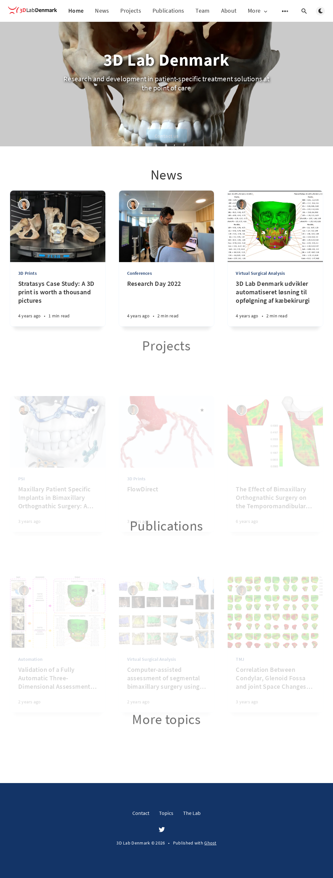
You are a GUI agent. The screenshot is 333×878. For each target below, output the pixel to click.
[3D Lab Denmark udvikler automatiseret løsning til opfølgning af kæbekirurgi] (275, 302)
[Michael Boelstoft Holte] (241, 204)
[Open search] (304, 11)
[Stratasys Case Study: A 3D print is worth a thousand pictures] (57, 302)
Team (202, 10)
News (102, 10)
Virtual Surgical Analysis (260, 273)
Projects (130, 10)
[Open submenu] (285, 11)
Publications (168, 10)
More (258, 10)
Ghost (210, 843)
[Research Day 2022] (166, 302)
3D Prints (27, 273)
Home (76, 10)
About (229, 10)
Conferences (139, 273)
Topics (166, 813)
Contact (140, 813)
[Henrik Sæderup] (24, 204)
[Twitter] (162, 830)
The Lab (192, 813)
